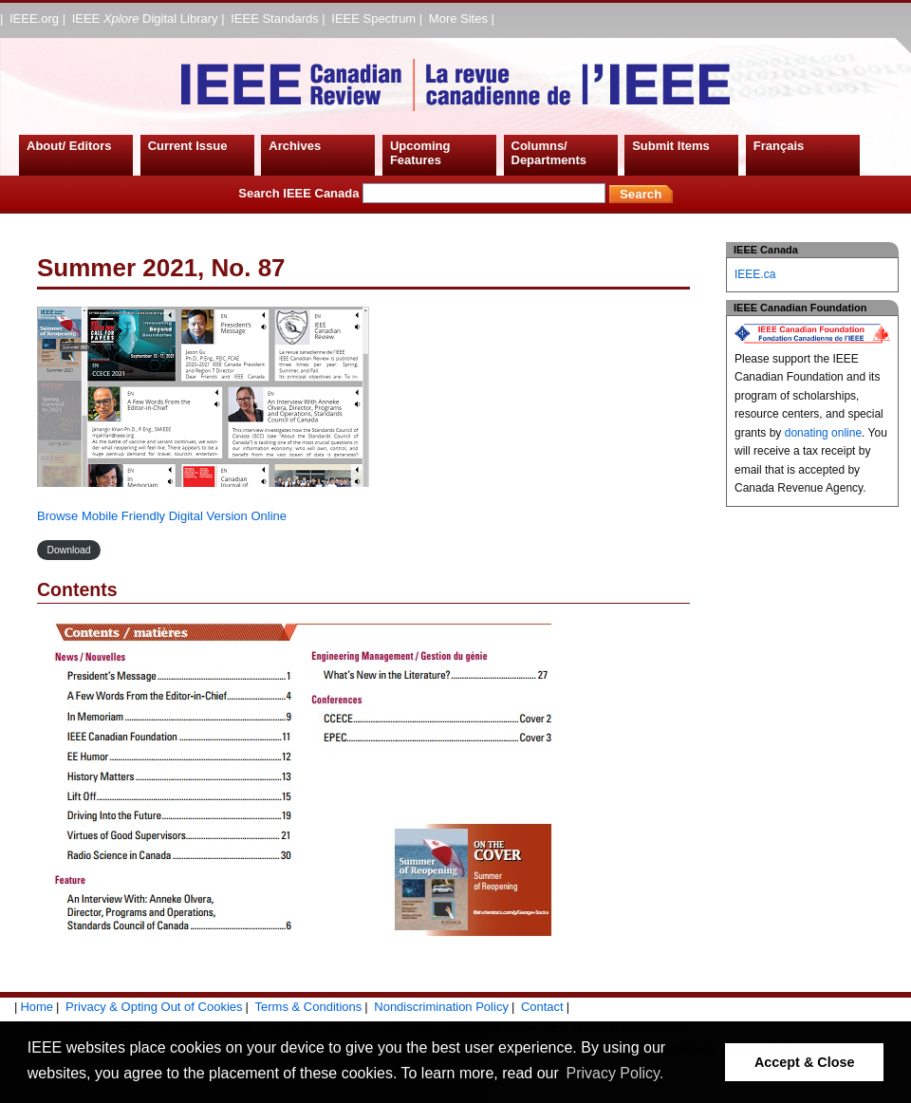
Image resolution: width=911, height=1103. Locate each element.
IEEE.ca (754, 274)
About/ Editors (69, 146)
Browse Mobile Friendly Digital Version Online (162, 516)
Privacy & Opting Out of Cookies (153, 1007)
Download (68, 550)
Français (778, 146)
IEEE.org (34, 18)
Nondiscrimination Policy (441, 1007)
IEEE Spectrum (373, 18)
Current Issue (188, 146)
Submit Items (671, 146)
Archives (295, 146)
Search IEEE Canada (421, 193)
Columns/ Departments (548, 153)
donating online (823, 432)
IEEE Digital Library (145, 18)
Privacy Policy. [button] (614, 1073)
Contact (542, 1007)
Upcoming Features (420, 153)
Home (36, 1007)
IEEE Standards (275, 18)
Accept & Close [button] (804, 1062)
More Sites (458, 18)
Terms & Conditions (309, 1007)
